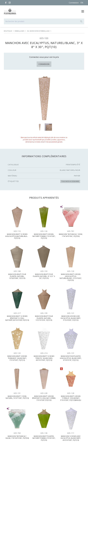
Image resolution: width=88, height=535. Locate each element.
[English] (82, 2)
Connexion (74, 2)
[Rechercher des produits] (44, 21)
